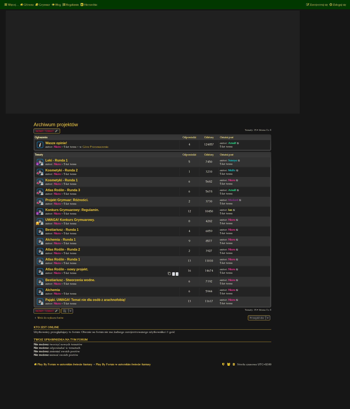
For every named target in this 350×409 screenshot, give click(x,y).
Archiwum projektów (56, 124)
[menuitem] (27, 5)
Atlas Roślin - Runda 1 (62, 259)
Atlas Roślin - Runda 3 (62, 190)
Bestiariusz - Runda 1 (62, 229)
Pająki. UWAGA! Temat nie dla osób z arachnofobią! (85, 300)
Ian (230, 210)
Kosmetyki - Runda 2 (61, 170)
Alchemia (52, 290)
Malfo (231, 170)
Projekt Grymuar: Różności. (66, 200)
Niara (57, 147)
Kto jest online (46, 327)
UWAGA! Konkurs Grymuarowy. (70, 220)
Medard (233, 200)
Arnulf (232, 143)
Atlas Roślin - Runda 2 (62, 249)
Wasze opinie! (56, 143)
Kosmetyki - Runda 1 (61, 180)
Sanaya (232, 160)
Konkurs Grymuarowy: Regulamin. (72, 210)
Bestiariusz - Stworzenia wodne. (70, 280)
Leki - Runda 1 (56, 160)
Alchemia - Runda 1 (60, 239)
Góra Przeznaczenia (95, 147)
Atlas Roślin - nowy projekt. (66, 269)
